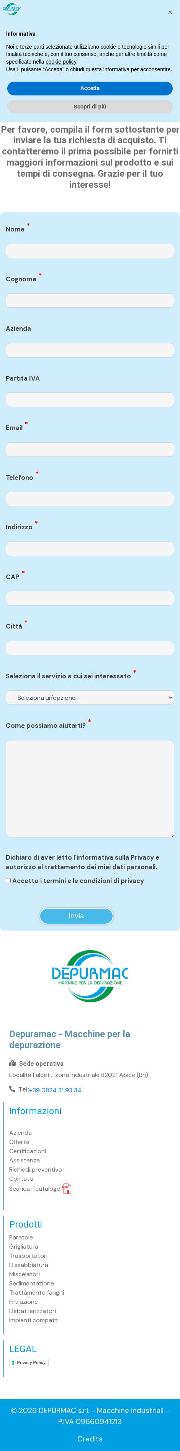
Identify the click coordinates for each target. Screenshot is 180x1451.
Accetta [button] (90, 1417)
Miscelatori (24, 1274)
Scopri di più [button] (90, 1435)
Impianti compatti (34, 1320)
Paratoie (21, 1237)
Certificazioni (27, 1151)
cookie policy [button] (61, 1391)
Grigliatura (23, 1247)
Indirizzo (22, 526)
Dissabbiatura (28, 1265)
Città (17, 626)
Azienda (18, 328)
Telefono (22, 477)
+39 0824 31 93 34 (55, 1090)
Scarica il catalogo (40, 1189)
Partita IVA (23, 378)
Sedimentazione (31, 1283)
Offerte (19, 1142)
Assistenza (24, 1160)
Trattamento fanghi (36, 1293)
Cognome (24, 278)
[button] (170, 1341)
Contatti (21, 1179)
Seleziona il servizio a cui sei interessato (71, 675)
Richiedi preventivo (35, 1169)
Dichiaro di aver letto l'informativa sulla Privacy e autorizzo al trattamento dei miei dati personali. (82, 862)
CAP (15, 576)
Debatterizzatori (32, 1311)
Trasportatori (28, 1256)
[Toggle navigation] (167, 48)
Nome (18, 229)
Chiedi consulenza (143, 9)
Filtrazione (23, 1302)
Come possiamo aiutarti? (48, 725)
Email (17, 427)
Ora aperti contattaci (69, 9)
